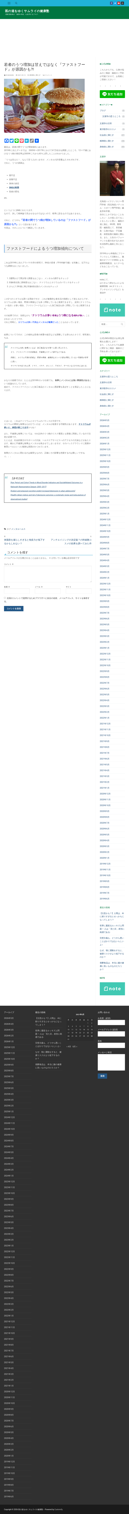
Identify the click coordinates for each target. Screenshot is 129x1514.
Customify (58, 1509)
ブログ (103, 110)
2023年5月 (104, 624)
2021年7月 (104, 753)
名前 (7, 587)
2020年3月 (104, 846)
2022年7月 (104, 683)
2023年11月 (105, 589)
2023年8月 (104, 607)
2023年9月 (104, 601)
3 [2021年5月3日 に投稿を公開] (68, 1026)
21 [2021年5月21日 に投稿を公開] (84, 1033)
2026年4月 (104, 426)
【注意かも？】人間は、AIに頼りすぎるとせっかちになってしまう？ (112, 916)
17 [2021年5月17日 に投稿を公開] (68, 1033)
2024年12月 (105, 519)
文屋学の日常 (106, 123)
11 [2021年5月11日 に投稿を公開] (72, 1030)
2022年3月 (104, 706)
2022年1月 (104, 718)
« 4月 (69, 1046)
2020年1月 (104, 858)
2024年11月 (105, 525)
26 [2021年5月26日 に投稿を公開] (76, 1036)
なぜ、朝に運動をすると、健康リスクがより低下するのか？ (112, 953)
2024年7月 (104, 548)
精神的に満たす (34, 75)
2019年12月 (105, 864)
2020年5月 (104, 834)
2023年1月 (104, 648)
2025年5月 (104, 490)
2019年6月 (104, 899)
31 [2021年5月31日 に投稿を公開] (68, 1039)
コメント (9, 564)
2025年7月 (104, 479)
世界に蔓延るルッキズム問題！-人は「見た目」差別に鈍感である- (112, 928)
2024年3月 (104, 566)
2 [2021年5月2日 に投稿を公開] (91, 1023)
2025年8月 (104, 473)
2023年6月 (104, 618)
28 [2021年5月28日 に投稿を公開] (84, 1036)
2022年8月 (104, 677)
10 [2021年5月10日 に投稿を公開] (68, 1030)
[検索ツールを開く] (16, 3)
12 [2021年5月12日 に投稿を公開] (76, 1030)
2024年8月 (104, 543)
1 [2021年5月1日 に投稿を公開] (87, 1023)
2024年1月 (104, 578)
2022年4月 (104, 700)
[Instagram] (122, 3)
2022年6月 (104, 689)
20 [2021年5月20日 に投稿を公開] (80, 1033)
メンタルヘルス (18, 529)
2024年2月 (104, 572)
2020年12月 (105, 794)
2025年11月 (105, 455)
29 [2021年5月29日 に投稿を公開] (88, 1036)
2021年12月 (105, 723)
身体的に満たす (107, 147)
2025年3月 (104, 502)
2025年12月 (105, 449)
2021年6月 (104, 759)
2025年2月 (104, 508)
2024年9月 (104, 537)
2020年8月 (104, 817)
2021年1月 (104, 788)
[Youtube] (118, 3)
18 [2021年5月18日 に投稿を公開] (72, 1033)
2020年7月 (104, 823)
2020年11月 (105, 799)
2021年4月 (104, 770)
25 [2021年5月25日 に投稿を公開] (72, 1036)
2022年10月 (105, 665)
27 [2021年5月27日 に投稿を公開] (80, 1036)
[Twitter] (115, 3)
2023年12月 (105, 584)
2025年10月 (105, 461)
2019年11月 (105, 869)
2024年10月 (105, 531)
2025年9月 (104, 467)
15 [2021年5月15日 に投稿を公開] (88, 1030)
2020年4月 (104, 840)
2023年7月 (104, 613)
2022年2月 (104, 712)
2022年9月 (104, 671)
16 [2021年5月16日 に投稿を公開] (92, 1030)
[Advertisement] (64, 38)
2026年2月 (104, 438)
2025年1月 (104, 513)
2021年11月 (105, 729)
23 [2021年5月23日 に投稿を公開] (92, 1033)
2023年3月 (104, 636)
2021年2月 (104, 782)
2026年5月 (104, 420)
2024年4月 (104, 560)
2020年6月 (104, 828)
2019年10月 (105, 875)
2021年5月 (104, 764)
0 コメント (47, 75)
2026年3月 (104, 432)
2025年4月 (104, 496)
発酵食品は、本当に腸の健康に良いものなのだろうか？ (112, 966)
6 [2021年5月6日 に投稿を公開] (80, 1026)
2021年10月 (105, 735)
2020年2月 (104, 852)
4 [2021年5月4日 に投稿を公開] (72, 1026)
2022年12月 (105, 654)
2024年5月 (104, 554)
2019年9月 (104, 881)
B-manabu (9, 75)
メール (39, 587)
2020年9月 (104, 811)
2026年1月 (104, 443)
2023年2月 (104, 642)
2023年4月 (104, 630)
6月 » (75, 1046)
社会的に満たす (107, 135)
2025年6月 (104, 484)
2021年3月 (104, 776)
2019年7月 (104, 893)
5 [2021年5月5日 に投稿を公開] (76, 1026)
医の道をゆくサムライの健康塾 (27, 11)
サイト (68, 587)
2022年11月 (105, 659)
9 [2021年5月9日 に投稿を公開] (91, 1026)
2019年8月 (104, 887)
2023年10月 (105, 595)
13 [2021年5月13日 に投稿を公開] (80, 1030)
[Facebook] (111, 3)
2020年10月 (105, 805)
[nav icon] (9, 3)
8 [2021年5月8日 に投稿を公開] (87, 1026)
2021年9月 (104, 741)
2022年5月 (104, 694)
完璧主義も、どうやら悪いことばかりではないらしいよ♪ (112, 941)
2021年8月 (104, 747)
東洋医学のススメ (108, 129)
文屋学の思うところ (111, 116)
